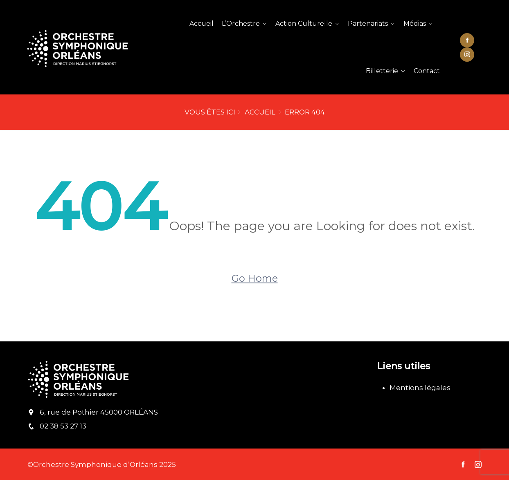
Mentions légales (420, 388)
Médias (414, 23)
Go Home (255, 278)
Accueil (201, 23)
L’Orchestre (241, 23)
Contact (427, 71)
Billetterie (382, 71)
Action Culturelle (303, 23)
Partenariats (368, 23)
